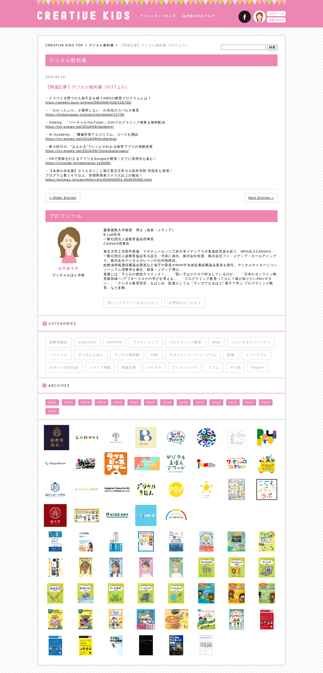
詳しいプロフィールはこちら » (132, 302)
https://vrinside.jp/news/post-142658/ (78, 163)
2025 (68, 402)
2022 (118, 402)
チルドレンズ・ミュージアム (193, 355)
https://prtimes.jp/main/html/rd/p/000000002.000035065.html (98, 179)
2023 (101, 402)
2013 (265, 402)
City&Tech (87, 342)
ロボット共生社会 (63, 367)
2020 (150, 402)
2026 (52, 402)
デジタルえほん (90, 355)
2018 (183, 402)
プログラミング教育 (185, 342)
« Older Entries (62, 198)
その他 (235, 367)
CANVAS (114, 342)
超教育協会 (58, 342)
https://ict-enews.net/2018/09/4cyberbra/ (81, 139)
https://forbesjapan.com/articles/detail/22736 (84, 114)
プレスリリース (184, 367)
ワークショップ (145, 342)
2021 (134, 402)
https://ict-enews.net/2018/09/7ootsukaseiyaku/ (87, 151)
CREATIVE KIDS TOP (64, 45)
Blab (216, 342)
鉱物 (231, 355)
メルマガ (154, 367)
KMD (154, 355)
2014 (249, 402)
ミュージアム (256, 355)
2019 (167, 402)
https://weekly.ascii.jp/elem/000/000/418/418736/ (88, 102)
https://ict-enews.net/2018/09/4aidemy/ (79, 127)
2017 (200, 402)
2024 (85, 402)
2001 (52, 411)
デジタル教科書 (101, 45)
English (258, 367)
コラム (213, 367)
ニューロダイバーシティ (251, 342)
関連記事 (129, 367)
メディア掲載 (100, 367)
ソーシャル (58, 355)
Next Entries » (261, 198)
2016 (216, 402)
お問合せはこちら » (185, 302)
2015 (233, 402)
